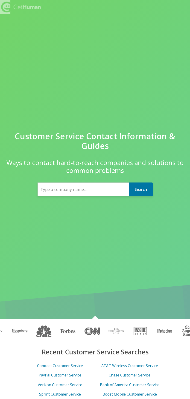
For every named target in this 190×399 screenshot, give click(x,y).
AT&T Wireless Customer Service (129, 365)
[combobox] (83, 189)
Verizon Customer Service (60, 384)
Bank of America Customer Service (129, 384)
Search (141, 189)
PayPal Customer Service (60, 375)
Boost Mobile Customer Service (129, 394)
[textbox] (83, 189)
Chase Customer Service (129, 375)
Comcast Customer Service (60, 365)
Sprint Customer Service (60, 394)
